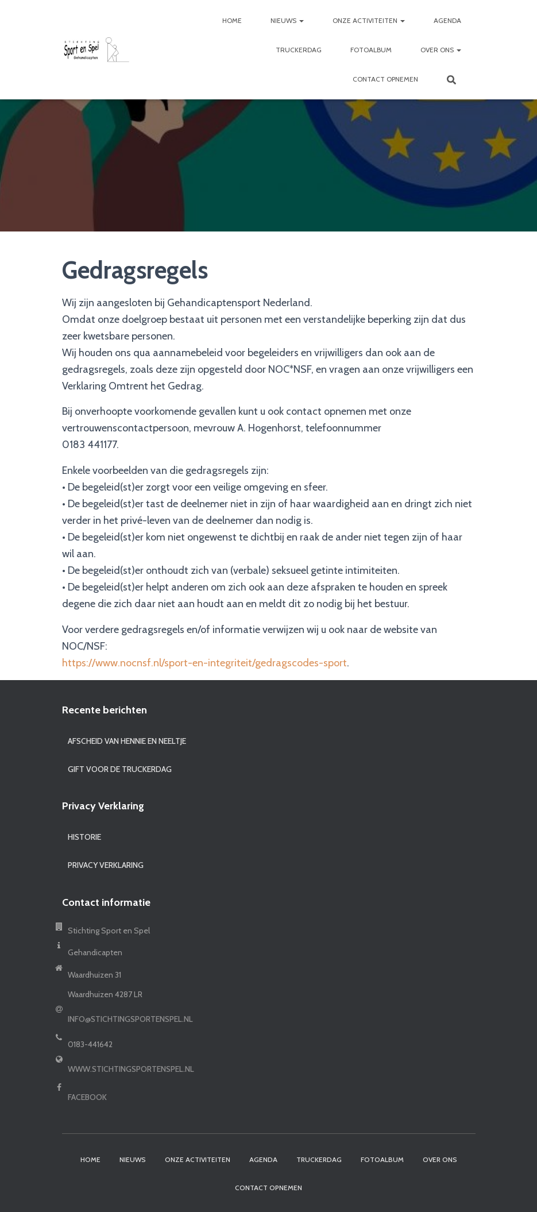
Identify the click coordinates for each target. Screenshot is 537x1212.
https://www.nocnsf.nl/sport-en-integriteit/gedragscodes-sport (204, 663)
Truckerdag (299, 49)
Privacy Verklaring (106, 865)
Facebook (87, 1097)
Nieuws (287, 20)
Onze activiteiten (369, 20)
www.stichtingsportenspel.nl (131, 1069)
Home (232, 20)
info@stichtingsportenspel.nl (130, 1019)
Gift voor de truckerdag (120, 769)
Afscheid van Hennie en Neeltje (127, 741)
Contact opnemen (385, 79)
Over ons (440, 49)
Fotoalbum (371, 49)
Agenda (447, 20)
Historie (84, 837)
